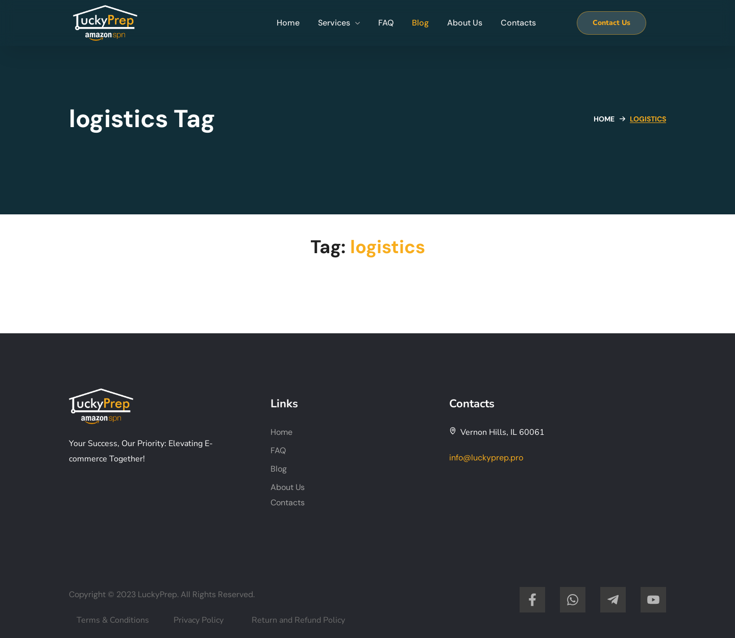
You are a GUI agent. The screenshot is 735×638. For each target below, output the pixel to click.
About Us (288, 487)
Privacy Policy (199, 620)
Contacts (288, 502)
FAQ (278, 450)
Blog (279, 468)
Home (604, 119)
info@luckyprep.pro (486, 457)
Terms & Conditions (113, 620)
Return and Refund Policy (298, 620)
